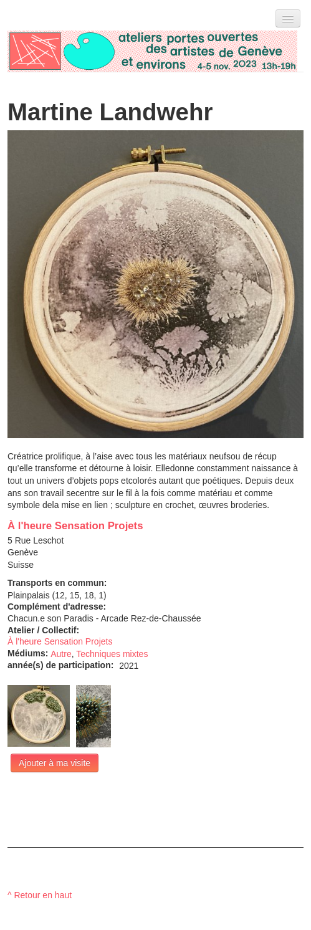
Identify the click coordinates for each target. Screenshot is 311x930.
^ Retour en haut (39, 895)
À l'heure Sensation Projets (75, 526)
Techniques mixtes (112, 654)
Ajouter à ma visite (54, 763)
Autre (60, 654)
